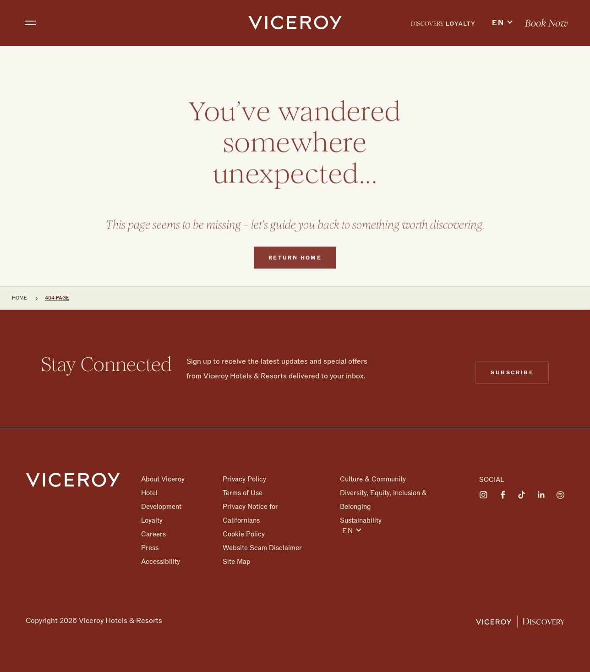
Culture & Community (373, 479)
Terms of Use (242, 492)
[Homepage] (73, 480)
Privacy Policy (244, 479)
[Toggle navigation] (30, 23)
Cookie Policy (244, 534)
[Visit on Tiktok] (522, 495)
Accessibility (160, 561)
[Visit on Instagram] (483, 495)
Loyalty (152, 520)
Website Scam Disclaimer (262, 547)
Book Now (546, 23)
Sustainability (361, 520)
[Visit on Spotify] (560, 495)
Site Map (237, 561)
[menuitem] (443, 22)
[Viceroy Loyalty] (520, 621)
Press (149, 547)
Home (19, 298)
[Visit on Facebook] (502, 495)
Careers (153, 534)
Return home (295, 275)
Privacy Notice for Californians (250, 513)
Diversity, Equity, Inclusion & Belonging (383, 499)
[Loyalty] (443, 23)
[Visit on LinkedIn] (541, 495)
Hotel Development (161, 499)
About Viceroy (163, 479)
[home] (295, 23)
